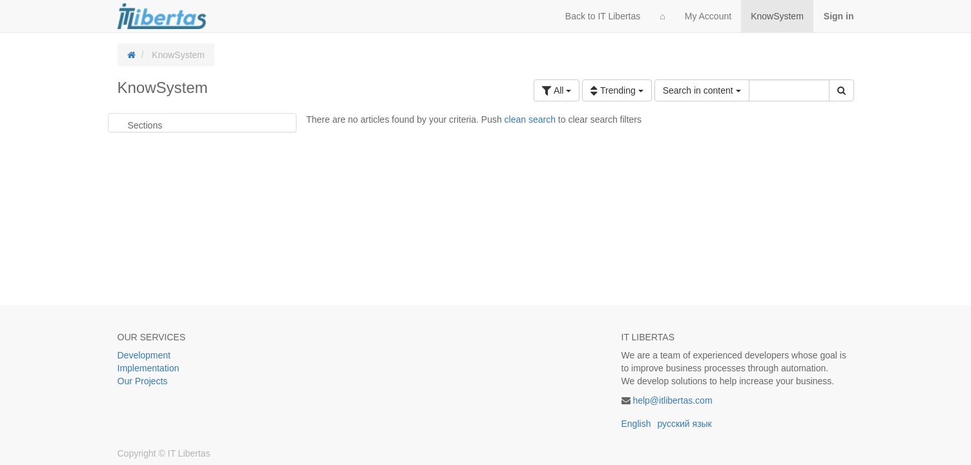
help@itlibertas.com (672, 400)
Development (144, 355)
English (636, 423)
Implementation (149, 368)
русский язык (684, 423)
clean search (530, 119)
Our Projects (143, 381)
